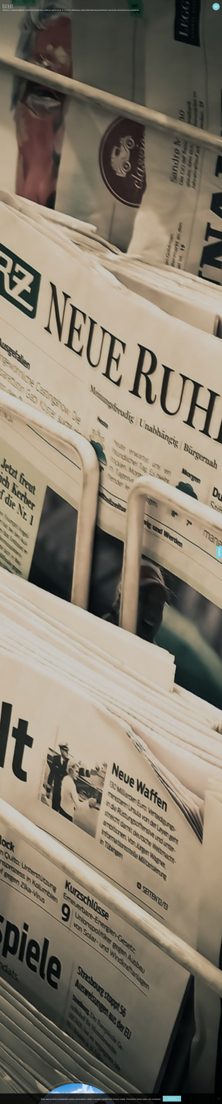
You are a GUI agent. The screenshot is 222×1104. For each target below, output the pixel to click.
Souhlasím (171, 1099)
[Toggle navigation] (216, 6)
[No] (218, 1098)
